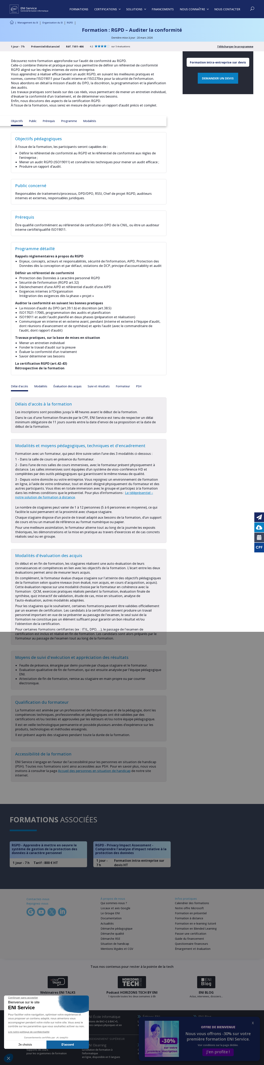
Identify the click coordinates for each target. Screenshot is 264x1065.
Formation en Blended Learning (196, 928)
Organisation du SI (52, 22)
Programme (69, 121)
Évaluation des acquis (67, 386)
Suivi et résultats (99, 386)
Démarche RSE (110, 939)
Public (33, 121)
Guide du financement (189, 939)
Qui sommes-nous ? (114, 903)
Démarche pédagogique (117, 928)
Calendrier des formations (192, 903)
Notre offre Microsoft (189, 908)
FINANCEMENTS (163, 9)
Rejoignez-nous (37, 903)
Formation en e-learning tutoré (195, 923)
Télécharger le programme (235, 46)
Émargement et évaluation (192, 949)
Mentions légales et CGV (117, 949)
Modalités (89, 121)
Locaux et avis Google (115, 908)
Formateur (123, 386)
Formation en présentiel (191, 913)
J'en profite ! (218, 1051)
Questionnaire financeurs (191, 944)
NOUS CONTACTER (227, 9)
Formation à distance (189, 918)
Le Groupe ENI (110, 913)
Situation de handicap (115, 944)
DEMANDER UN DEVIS (218, 78)
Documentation (111, 918)
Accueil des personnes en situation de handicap (94, 771)
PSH (138, 386)
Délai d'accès (19, 386)
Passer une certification (190, 933)
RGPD (70, 22)
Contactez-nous (37, 899)
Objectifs (17, 121)
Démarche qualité (112, 933)
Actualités (107, 923)
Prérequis (49, 121)
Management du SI (28, 22)
